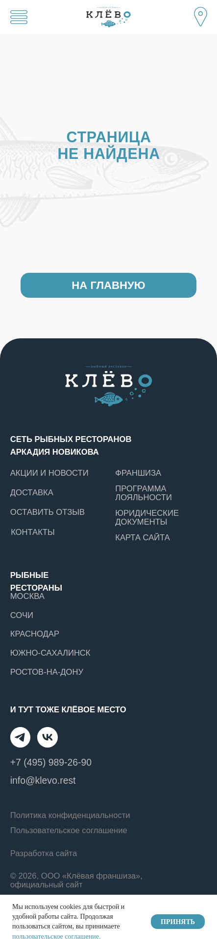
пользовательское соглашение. (56, 936)
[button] (201, 16)
